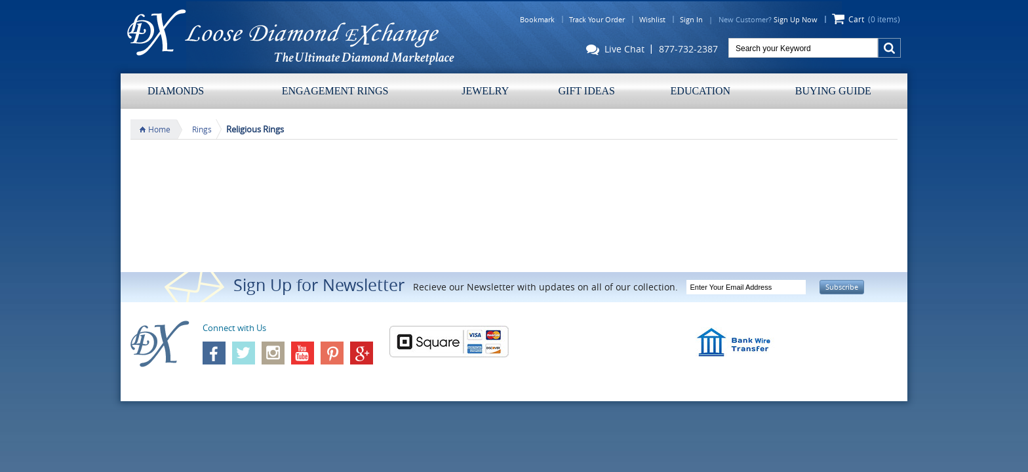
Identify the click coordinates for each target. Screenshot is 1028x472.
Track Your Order (597, 19)
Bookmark (537, 19)
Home (159, 129)
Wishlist (652, 19)
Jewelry (485, 90)
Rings (202, 129)
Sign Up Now (796, 19)
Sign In (691, 19)
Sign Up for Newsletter (319, 285)
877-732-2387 (688, 49)
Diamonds (176, 90)
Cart (874, 19)
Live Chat (615, 50)
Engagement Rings (335, 90)
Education (701, 90)
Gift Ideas (587, 90)
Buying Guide (833, 90)
